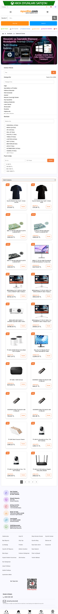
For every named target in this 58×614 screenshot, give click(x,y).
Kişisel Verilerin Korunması (9, 557)
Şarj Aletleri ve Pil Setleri (10, 88)
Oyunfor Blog (35, 540)
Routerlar (6, 109)
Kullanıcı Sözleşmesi (24, 553)
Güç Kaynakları (8, 99)
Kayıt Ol (21, 536)
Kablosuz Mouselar (9, 90)
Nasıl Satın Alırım (36, 544)
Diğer (5, 86)
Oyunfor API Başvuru (7, 549)
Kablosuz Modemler (9, 102)
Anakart (6, 95)
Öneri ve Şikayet (36, 553)
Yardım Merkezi (36, 557)
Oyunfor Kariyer (49, 536)
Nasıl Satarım (35, 549)
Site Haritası (22, 557)
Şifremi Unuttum (23, 549)
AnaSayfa (9, 33)
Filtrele (50, 160)
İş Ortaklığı (5, 544)
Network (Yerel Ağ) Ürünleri (11, 97)
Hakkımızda (5, 536)
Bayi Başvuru (5, 540)
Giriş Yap (21, 540)
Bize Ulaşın (5, 553)
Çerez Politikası (6, 566)
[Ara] (54, 18)
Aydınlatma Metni (7, 574)
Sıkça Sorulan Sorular (37, 536)
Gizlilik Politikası (6, 570)
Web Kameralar (8, 93)
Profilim (21, 544)
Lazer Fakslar (7, 104)
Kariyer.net (48, 544)
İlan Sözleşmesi (6, 562)
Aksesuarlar (7, 106)
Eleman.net (48, 540)
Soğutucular (7, 111)
